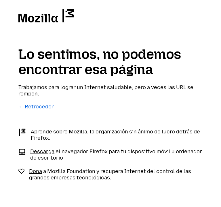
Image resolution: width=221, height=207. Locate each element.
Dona (35, 171)
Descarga (42, 151)
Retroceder (39, 106)
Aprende (41, 132)
